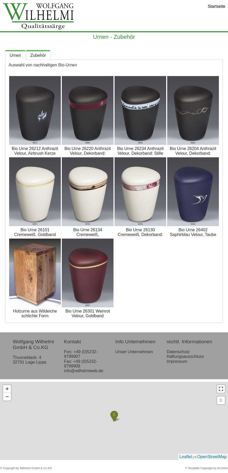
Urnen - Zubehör (114, 37)
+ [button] (7, 388)
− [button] (7, 396)
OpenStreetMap (212, 457)
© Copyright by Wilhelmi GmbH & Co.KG (26, 468)
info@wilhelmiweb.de (83, 371)
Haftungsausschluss (185, 356)
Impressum (177, 361)
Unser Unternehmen (134, 352)
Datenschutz (178, 352)
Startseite (216, 6)
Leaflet (185, 457)
